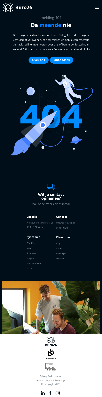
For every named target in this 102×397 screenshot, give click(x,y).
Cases (59, 248)
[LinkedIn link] (43, 392)
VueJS (62, 380)
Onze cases (62, 60)
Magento (31, 258)
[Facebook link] (50, 392)
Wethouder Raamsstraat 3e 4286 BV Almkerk (40, 224)
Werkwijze (61, 253)
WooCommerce (34, 263)
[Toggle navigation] (96, 7)
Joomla (30, 248)
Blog (58, 243)
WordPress (32, 243)
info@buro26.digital (66, 222)
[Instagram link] (58, 392)
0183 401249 (62, 227)
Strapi (29, 268)
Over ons (38, 60)
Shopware (31, 253)
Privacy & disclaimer (51, 376)
